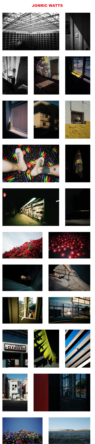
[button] (47, 5)
